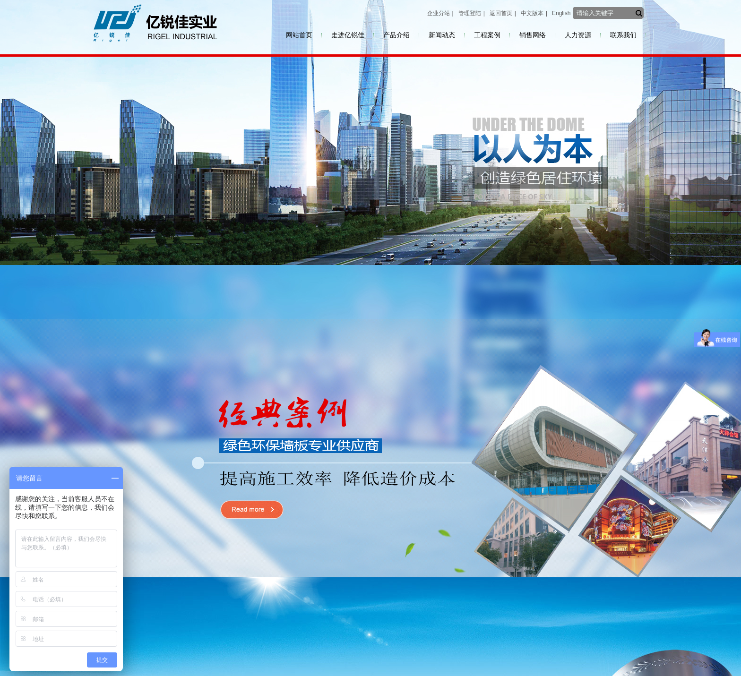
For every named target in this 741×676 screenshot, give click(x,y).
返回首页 (501, 13)
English (561, 13)
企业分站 (438, 13)
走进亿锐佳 (347, 35)
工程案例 (487, 35)
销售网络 (532, 35)
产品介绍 (396, 35)
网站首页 (299, 35)
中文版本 (532, 13)
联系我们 (623, 35)
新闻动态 (442, 35)
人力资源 (578, 35)
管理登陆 (469, 13)
